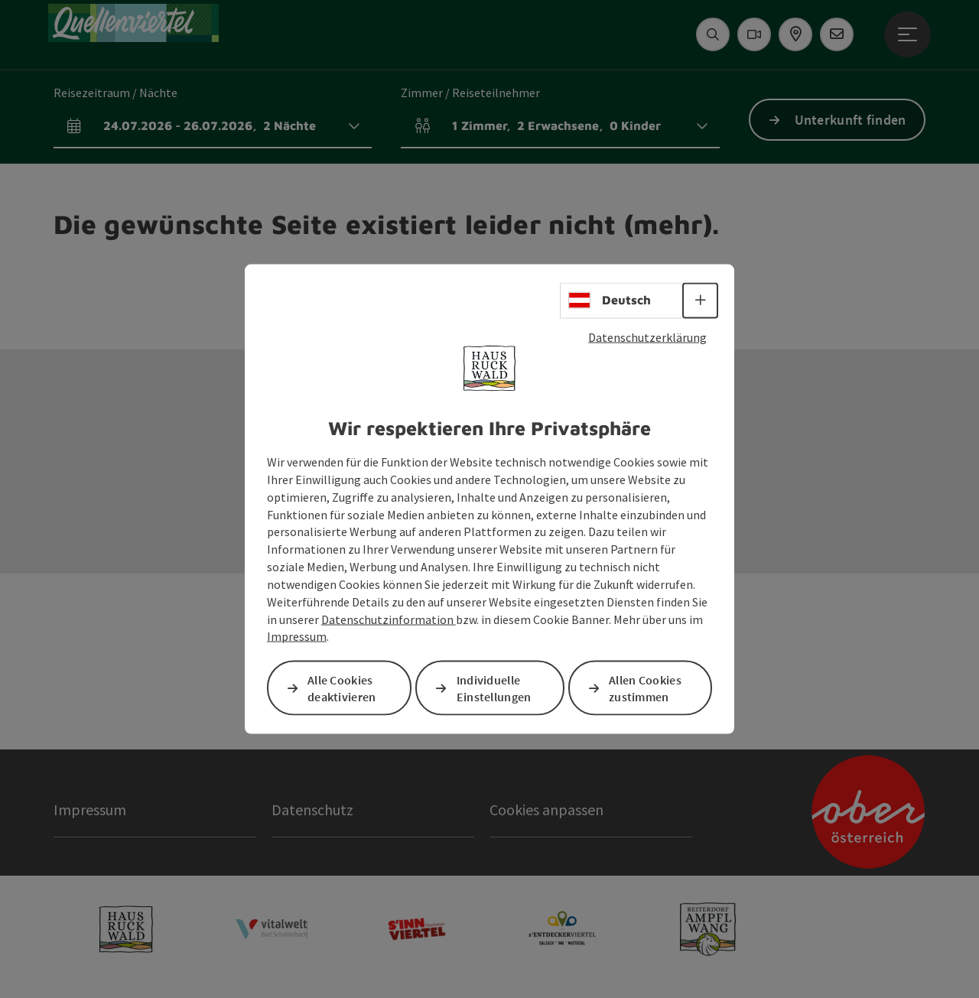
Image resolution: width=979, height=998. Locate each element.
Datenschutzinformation (388, 618)
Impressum (297, 636)
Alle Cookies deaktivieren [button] (341, 687)
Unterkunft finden (850, 119)
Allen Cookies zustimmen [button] (645, 687)
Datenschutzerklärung (647, 336)
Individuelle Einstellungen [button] (494, 687)
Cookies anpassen (546, 809)
